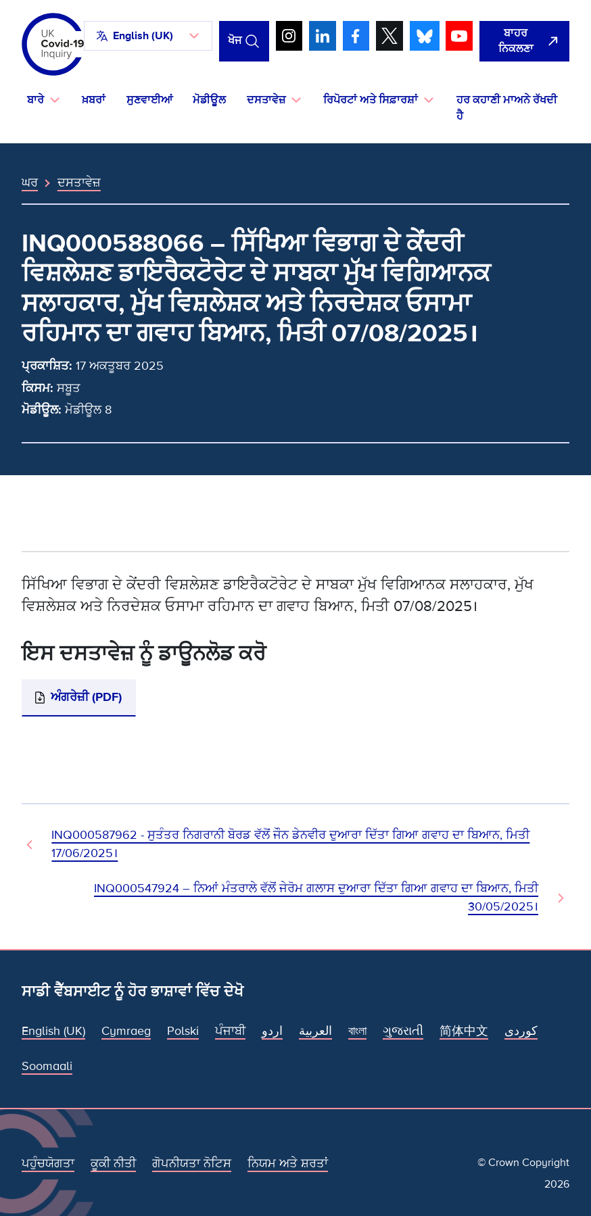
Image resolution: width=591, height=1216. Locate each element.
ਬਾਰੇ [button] (35, 100)
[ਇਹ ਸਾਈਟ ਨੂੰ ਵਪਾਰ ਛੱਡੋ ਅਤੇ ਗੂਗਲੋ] (524, 41)
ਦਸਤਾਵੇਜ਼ (79, 182)
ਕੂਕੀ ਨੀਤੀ (113, 1163)
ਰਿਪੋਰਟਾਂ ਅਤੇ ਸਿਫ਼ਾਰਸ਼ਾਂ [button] (370, 100)
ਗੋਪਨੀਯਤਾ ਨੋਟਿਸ (191, 1163)
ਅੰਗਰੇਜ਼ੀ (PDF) (86, 696)
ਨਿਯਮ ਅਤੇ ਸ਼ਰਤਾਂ (287, 1163)
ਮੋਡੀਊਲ (209, 100)
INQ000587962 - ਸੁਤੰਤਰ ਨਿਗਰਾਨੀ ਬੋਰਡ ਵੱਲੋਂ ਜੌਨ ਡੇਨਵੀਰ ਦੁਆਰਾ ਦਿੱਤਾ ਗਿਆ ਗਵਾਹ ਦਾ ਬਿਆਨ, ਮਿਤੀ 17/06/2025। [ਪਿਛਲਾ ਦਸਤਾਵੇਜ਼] (290, 844)
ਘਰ (30, 182)
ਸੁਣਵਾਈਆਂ (149, 100)
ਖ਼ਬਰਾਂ (93, 100)
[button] (148, 36)
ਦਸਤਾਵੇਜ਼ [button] (266, 100)
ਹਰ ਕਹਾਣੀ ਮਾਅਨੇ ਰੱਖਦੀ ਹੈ (506, 108)
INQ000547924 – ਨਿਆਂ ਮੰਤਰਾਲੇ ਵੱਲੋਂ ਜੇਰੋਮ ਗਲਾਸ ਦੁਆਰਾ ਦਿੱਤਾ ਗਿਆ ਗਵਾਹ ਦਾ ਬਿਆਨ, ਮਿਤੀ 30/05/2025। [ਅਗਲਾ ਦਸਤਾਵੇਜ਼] (316, 898)
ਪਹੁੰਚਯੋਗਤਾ (48, 1163)
